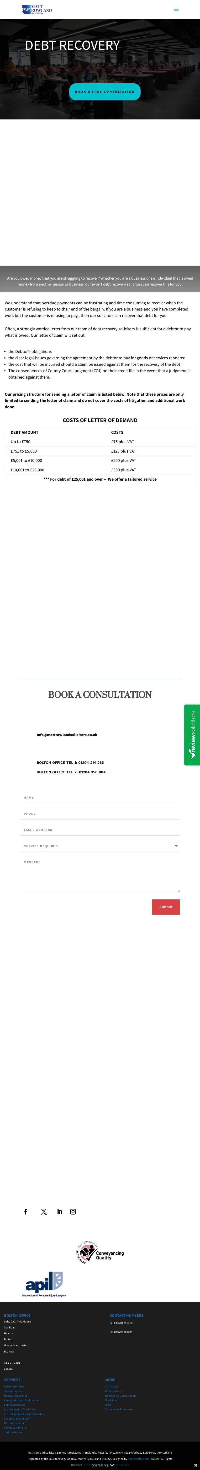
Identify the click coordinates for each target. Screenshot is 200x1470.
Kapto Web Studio (138, 1458)
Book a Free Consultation (120, 1395)
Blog (108, 1404)
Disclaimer (111, 1400)
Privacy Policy (113, 1391)
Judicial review (13, 1432)
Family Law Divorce (15, 1427)
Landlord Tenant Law (17, 1418)
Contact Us (111, 1386)
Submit (166, 907)
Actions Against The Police (20, 1409)
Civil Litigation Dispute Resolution (24, 1414)
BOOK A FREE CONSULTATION (105, 91)
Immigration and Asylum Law (21, 1400)
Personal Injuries (14, 1386)
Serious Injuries (13, 1391)
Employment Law (14, 1404)
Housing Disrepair (15, 1423)
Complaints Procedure (118, 1409)
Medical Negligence (15, 1395)
